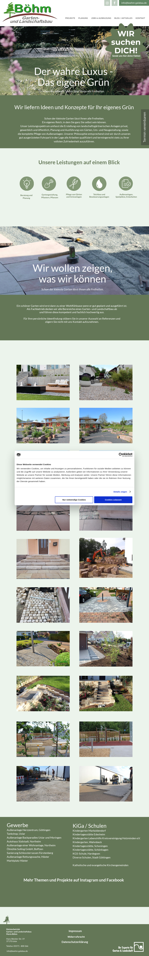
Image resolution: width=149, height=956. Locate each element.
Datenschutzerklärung (75, 941)
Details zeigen (120, 492)
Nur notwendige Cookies (74, 500)
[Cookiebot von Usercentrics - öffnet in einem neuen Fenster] (120, 455)
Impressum (75, 931)
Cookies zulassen (113, 500)
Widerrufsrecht (76, 936)
